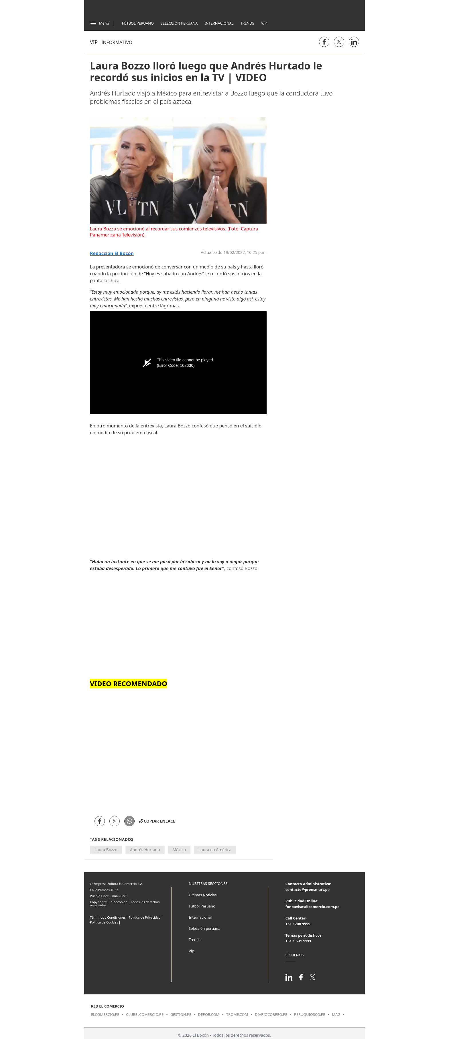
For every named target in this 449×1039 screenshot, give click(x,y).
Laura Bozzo (105, 849)
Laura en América (214, 849)
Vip (264, 23)
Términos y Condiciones (107, 917)
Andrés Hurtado (145, 849)
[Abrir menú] (99, 23)
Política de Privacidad (144, 917)
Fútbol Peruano (138, 23)
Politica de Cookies (104, 922)
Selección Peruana (179, 23)
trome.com (237, 1014)
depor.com (208, 1014)
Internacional (218, 23)
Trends (247, 23)
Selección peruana (204, 928)
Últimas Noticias (202, 894)
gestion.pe (180, 1014)
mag (336, 1014)
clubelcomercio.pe (145, 1014)
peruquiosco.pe (309, 1014)
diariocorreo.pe (271, 1014)
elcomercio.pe (105, 1014)
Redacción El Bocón (112, 253)
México (179, 849)
